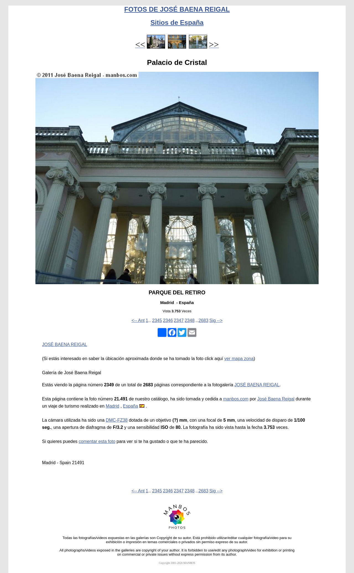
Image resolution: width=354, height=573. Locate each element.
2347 (179, 320)
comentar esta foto (97, 441)
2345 (157, 320)
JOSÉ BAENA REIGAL (64, 344)
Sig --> (216, 320)
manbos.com (236, 399)
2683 (204, 320)
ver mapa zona (239, 358)
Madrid (112, 406)
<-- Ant (138, 320)
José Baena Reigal (275, 399)
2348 (190, 320)
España (130, 406)
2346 (168, 320)
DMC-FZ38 (116, 420)
